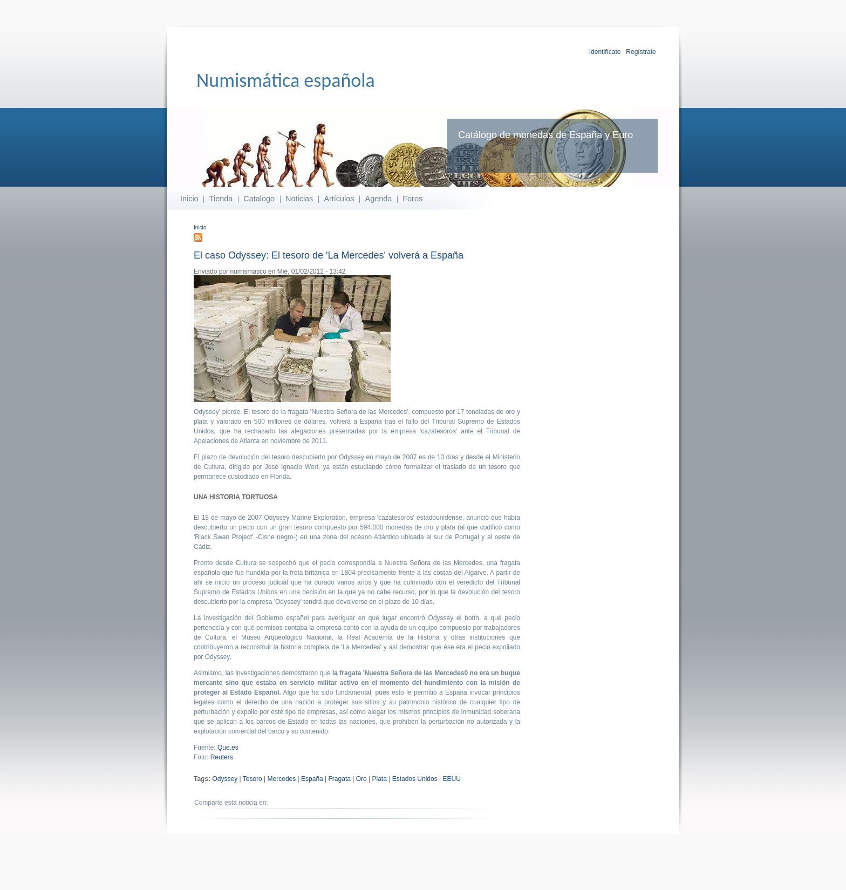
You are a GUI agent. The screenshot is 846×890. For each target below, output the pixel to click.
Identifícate (605, 52)
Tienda (221, 198)
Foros (412, 198)
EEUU (452, 779)
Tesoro (252, 779)
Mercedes (282, 779)
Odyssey (224, 779)
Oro (361, 779)
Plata (379, 779)
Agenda (378, 198)
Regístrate (641, 52)
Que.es (227, 747)
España (312, 779)
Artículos (339, 198)
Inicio (189, 198)
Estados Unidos (415, 779)
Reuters (221, 757)
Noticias (299, 198)
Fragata (340, 779)
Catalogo (259, 198)
